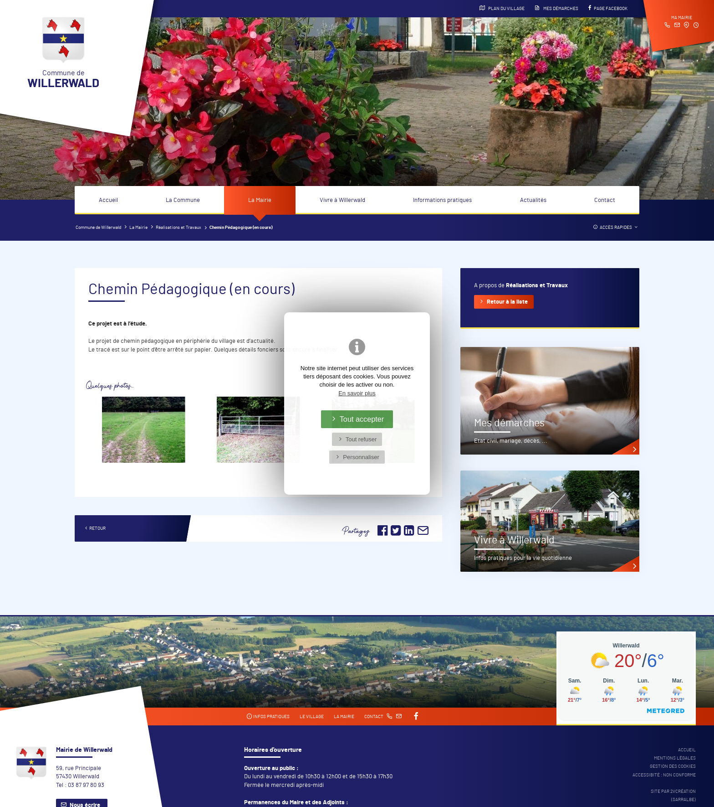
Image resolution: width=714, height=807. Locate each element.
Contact (604, 200)
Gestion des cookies (673, 766)
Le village (312, 716)
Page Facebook (607, 8)
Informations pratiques (442, 200)
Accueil (108, 200)
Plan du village (502, 8)
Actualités (533, 200)
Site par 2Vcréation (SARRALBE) (673, 795)
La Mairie (259, 200)
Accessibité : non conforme (664, 775)
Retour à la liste (507, 302)
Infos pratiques (268, 716)
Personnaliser (361, 457)
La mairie (344, 716)
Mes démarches (556, 8)
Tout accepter (362, 419)
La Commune (183, 200)
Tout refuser (361, 439)
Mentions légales (675, 758)
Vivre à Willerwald (342, 200)
